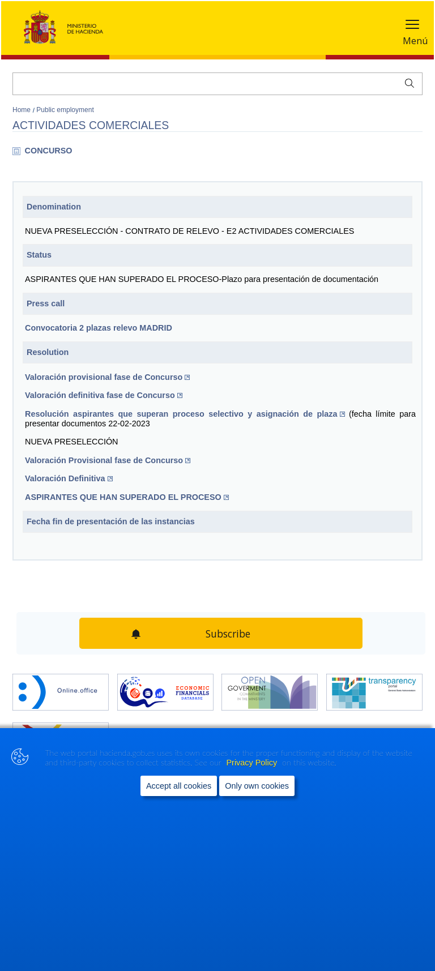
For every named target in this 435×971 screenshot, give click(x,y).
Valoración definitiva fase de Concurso (103, 395)
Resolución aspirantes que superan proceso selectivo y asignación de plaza (185, 413)
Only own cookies (257, 785)
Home (22, 110)
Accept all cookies (178, 785)
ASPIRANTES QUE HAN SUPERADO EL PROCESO (127, 497)
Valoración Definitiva (69, 478)
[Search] (217, 83)
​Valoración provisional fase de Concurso (107, 377)
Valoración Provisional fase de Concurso (107, 460)
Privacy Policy (253, 762)
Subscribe (228, 633)
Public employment (64, 110)
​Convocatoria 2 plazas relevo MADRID (98, 327)
